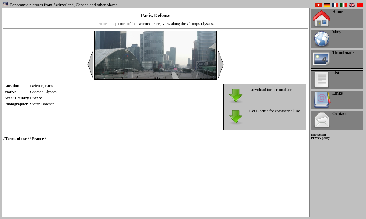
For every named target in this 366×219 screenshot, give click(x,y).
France (36, 98)
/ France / (38, 138)
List (335, 73)
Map (336, 32)
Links (337, 93)
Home (337, 11)
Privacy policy (320, 138)
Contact (339, 113)
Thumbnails (343, 52)
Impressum (318, 134)
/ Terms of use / (16, 138)
